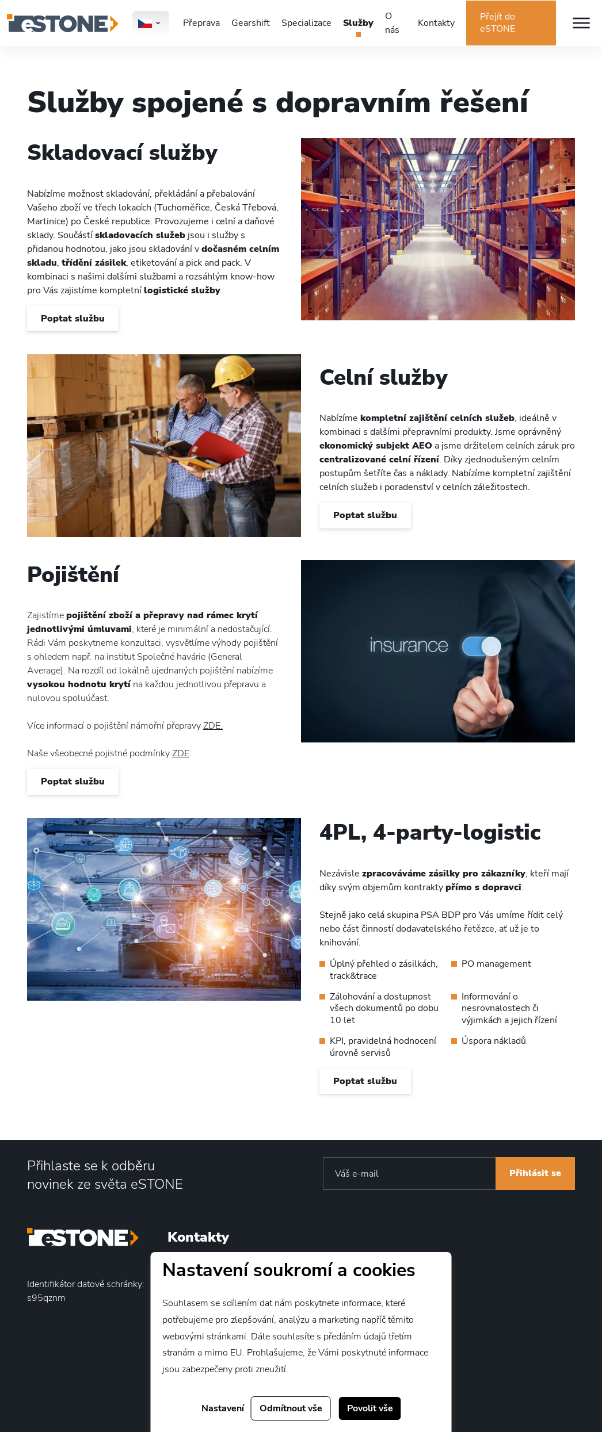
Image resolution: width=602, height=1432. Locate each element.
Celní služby (383, 377)
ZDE (180, 753)
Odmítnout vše (291, 1408)
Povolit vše (370, 1408)
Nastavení (222, 1408)
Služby (358, 23)
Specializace (306, 23)
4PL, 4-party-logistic (429, 832)
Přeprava (201, 23)
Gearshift (250, 23)
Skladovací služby (122, 152)
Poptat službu (73, 318)
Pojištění (73, 574)
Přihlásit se (535, 1173)
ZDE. (213, 725)
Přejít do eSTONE (497, 22)
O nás (392, 23)
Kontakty (436, 23)
